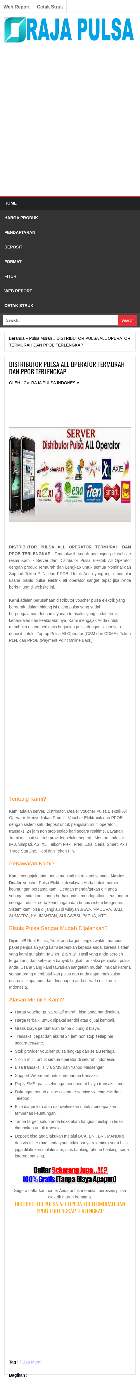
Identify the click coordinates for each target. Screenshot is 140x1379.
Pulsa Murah (31, 1362)
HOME (10, 203)
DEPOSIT (13, 247)
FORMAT (13, 261)
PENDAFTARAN (19, 232)
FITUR (10, 276)
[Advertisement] (70, 121)
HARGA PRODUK (21, 217)
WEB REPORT (18, 291)
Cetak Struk (50, 6)
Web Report (17, 6)
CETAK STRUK (18, 305)
